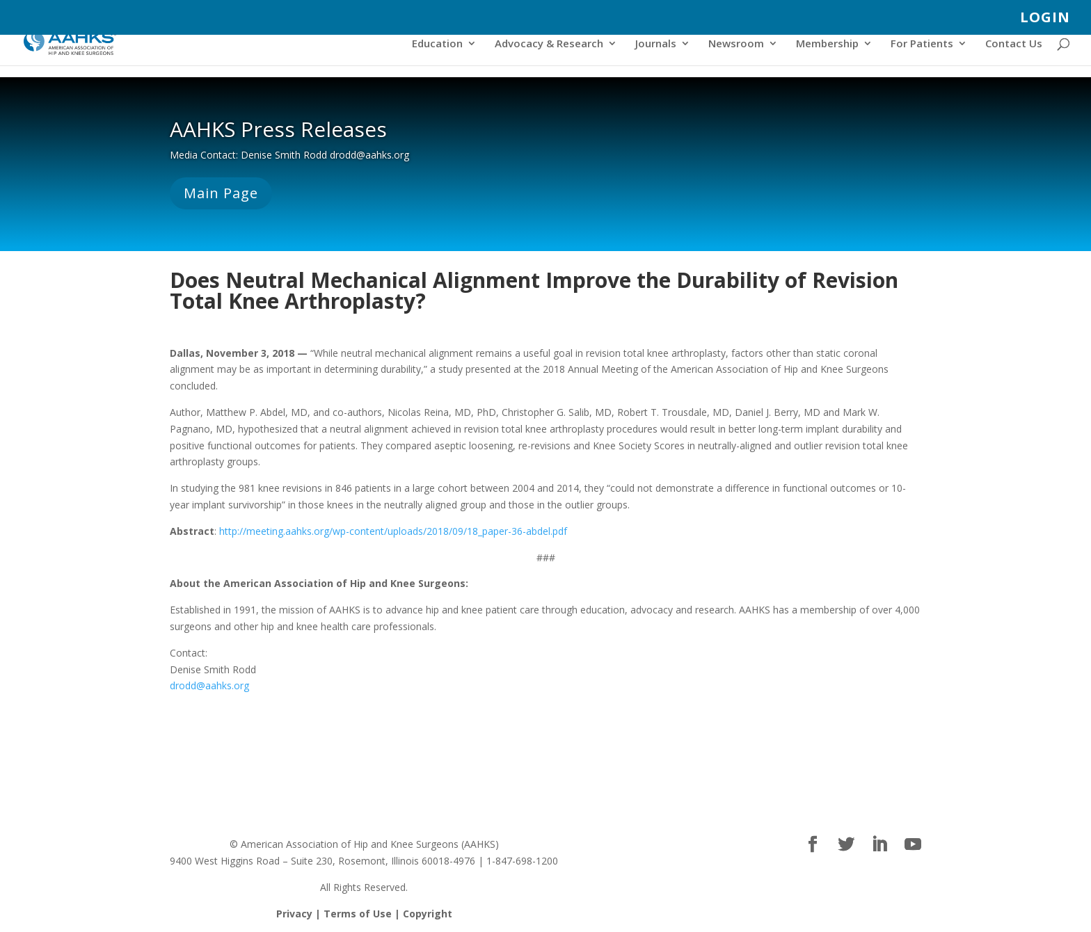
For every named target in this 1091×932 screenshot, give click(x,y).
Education (437, 44)
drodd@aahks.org (209, 685)
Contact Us (1013, 44)
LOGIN (1045, 18)
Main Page (221, 193)
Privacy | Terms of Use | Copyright (364, 913)
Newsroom (736, 44)
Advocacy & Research (549, 44)
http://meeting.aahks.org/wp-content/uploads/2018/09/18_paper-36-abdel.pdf (393, 531)
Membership (827, 44)
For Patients (922, 44)
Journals (655, 44)
